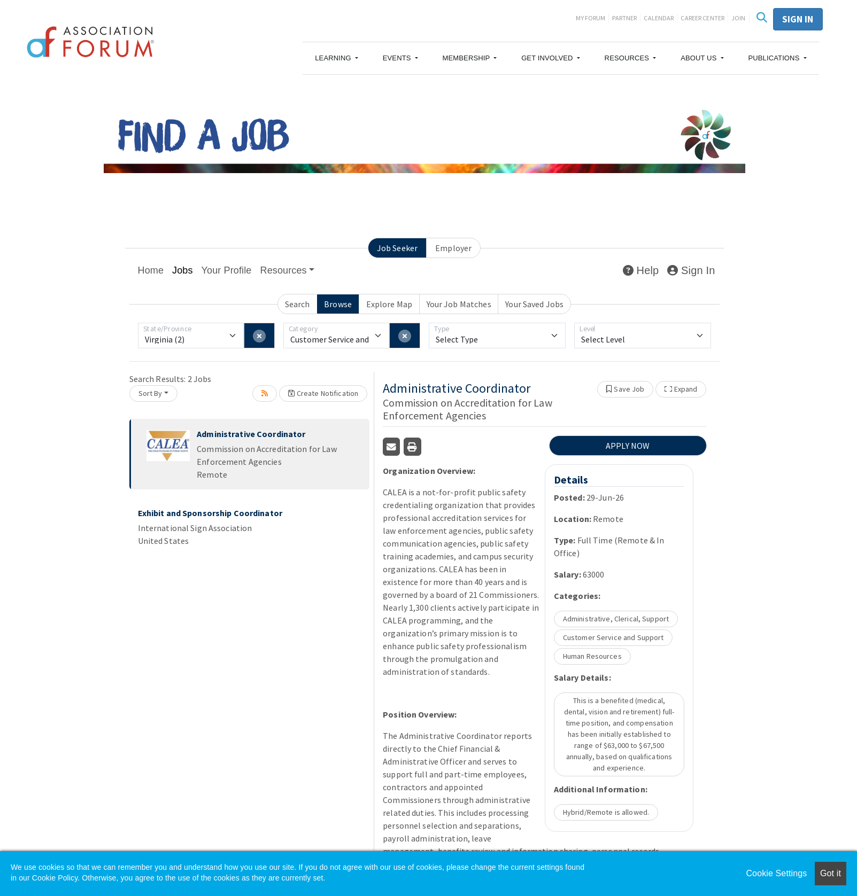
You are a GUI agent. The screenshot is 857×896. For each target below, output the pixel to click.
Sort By (150, 393)
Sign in (798, 19)
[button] (336, 58)
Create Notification (323, 393)
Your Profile (227, 270)
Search (297, 304)
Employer (453, 248)
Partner (624, 18)
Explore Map (389, 304)
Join (738, 18)
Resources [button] (283, 270)
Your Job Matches (459, 304)
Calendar (659, 18)
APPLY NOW (628, 445)
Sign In (691, 270)
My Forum (590, 18)
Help (641, 270)
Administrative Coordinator (251, 433)
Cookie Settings (776, 873)
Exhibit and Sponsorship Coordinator (210, 513)
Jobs (182, 270)
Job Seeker (397, 248)
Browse (338, 304)
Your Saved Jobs (534, 304)
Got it (830, 873)
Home (151, 270)
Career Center (702, 18)
